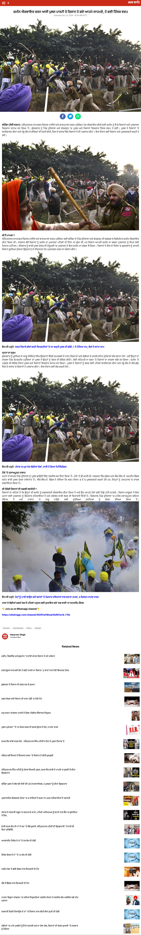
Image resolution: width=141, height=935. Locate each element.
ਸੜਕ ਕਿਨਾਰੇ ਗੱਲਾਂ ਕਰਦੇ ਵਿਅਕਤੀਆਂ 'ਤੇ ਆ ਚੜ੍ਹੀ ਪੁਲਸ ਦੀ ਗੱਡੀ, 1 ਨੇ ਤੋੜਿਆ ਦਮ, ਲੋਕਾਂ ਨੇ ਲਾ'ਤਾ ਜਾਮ (59, 346)
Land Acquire (18, 628)
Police (29, 628)
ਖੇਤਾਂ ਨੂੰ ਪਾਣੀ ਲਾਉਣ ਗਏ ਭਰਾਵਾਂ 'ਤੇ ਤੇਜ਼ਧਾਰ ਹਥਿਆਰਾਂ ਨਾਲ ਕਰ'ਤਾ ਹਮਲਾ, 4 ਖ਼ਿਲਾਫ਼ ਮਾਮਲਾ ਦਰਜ (57, 597)
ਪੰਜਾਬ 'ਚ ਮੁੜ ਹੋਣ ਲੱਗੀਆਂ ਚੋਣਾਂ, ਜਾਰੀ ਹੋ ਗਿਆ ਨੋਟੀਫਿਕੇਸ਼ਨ (41, 466)
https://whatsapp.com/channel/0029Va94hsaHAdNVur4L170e (36, 614)
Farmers (6, 628)
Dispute (38, 628)
